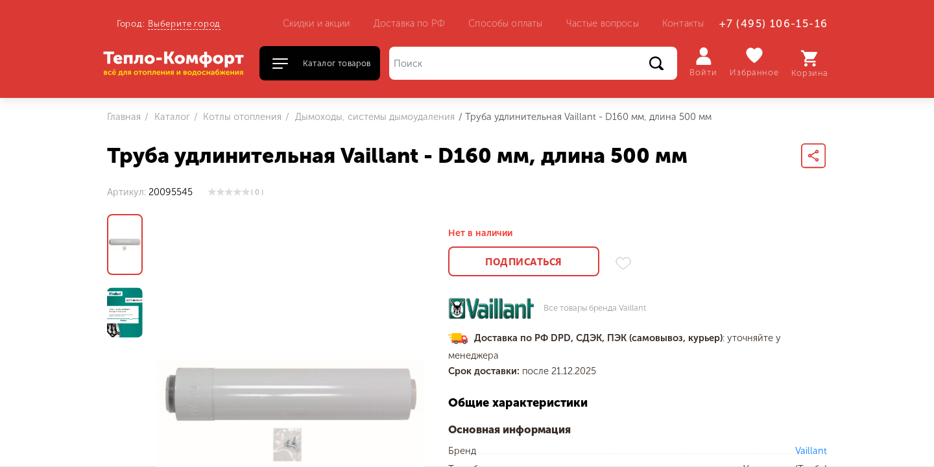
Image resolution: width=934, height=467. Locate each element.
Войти (703, 62)
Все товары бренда (595, 308)
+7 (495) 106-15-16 (773, 24)
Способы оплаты (505, 23)
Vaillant (811, 451)
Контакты (683, 23)
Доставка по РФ (409, 23)
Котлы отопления (240, 117)
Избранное (755, 62)
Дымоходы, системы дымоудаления (374, 117)
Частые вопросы (602, 23)
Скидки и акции (316, 23)
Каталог (171, 117)
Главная (124, 117)
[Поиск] (533, 63)
